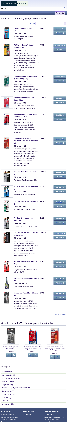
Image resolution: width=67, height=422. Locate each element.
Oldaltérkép (27, 415)
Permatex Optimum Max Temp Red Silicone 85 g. (33, 348)
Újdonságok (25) (8, 404)
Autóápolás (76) (7, 372)
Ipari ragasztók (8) (8, 375)
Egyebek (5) (6, 401)
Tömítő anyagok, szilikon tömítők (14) (16, 388)
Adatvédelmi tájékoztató (9, 417)
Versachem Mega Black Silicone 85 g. (11, 348)
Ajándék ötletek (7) (8, 381)
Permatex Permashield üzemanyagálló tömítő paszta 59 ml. (26, 140)
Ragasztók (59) (7, 385)
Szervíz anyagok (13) (9, 394)
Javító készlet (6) (8, 391)
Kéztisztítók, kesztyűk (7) (11, 378)
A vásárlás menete (7, 415)
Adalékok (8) (6, 398)
